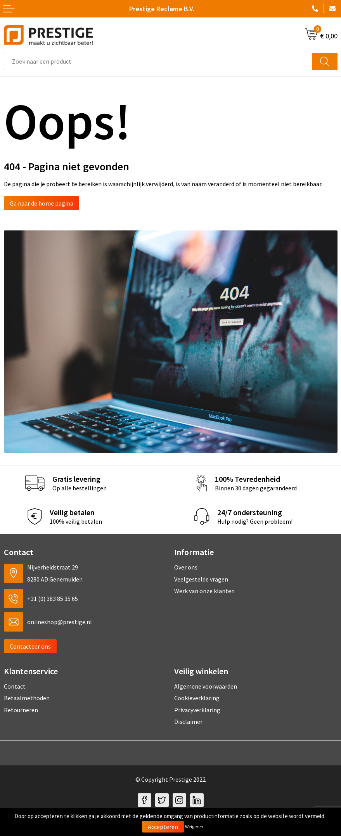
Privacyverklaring (197, 710)
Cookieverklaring (197, 698)
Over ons (185, 567)
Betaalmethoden (27, 698)
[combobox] (158, 61)
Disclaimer (188, 721)
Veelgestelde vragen (201, 579)
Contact (15, 686)
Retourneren (21, 710)
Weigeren (194, 826)
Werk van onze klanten (204, 591)
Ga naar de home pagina (41, 203)
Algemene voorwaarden (205, 686)
